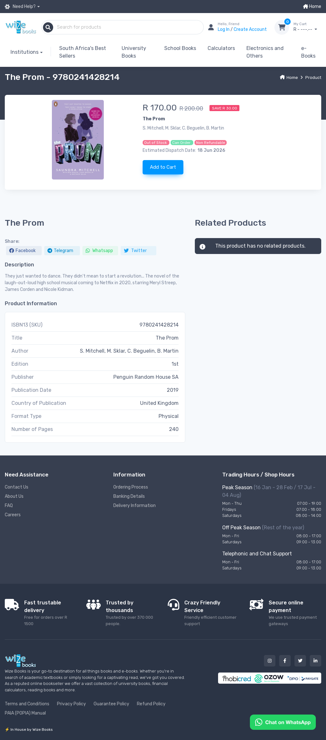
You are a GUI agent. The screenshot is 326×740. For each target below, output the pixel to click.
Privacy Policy (71, 704)
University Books (134, 52)
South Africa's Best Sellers (82, 52)
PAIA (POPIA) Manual (25, 713)
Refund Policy (151, 704)
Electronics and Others (265, 52)
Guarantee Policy (111, 704)
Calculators (221, 48)
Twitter (135, 250)
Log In (224, 29)
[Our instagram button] (269, 660)
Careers (13, 515)
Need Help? (20, 6)
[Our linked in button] (315, 660)
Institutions (25, 52)
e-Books (308, 52)
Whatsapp (99, 250)
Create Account (250, 29)
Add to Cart (163, 167)
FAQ (9, 505)
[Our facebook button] (285, 660)
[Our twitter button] (300, 660)
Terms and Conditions (27, 704)
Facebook (22, 250)
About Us (14, 496)
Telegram (60, 250)
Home (312, 6)
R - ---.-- (307, 27)
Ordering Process (130, 487)
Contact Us (16, 487)
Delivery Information (134, 505)
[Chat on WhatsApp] (283, 722)
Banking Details (129, 496)
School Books (180, 48)
